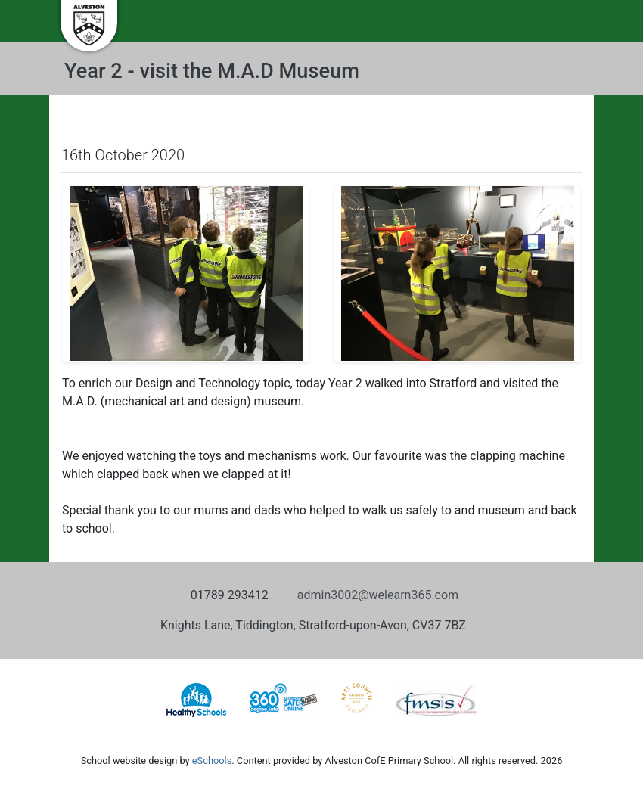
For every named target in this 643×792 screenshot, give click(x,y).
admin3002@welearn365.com (377, 595)
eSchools (211, 760)
